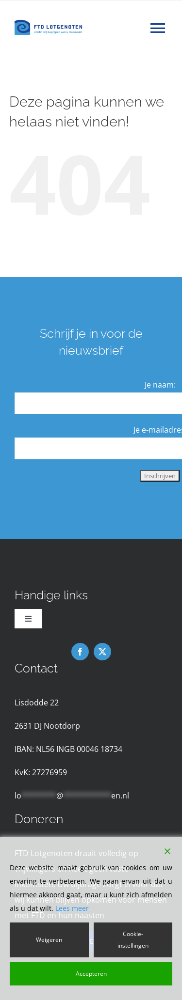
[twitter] (102, 651)
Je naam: (160, 384)
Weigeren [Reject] (49, 940)
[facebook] (80, 651)
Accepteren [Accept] (91, 973)
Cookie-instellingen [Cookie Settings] (133, 940)
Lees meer (72, 908)
